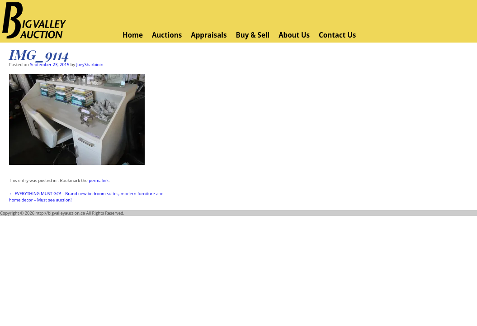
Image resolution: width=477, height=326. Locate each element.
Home (133, 34)
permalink (99, 180)
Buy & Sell (252, 34)
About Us (294, 34)
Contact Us (337, 34)
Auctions (167, 34)
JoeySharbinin (90, 64)
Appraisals (209, 34)
